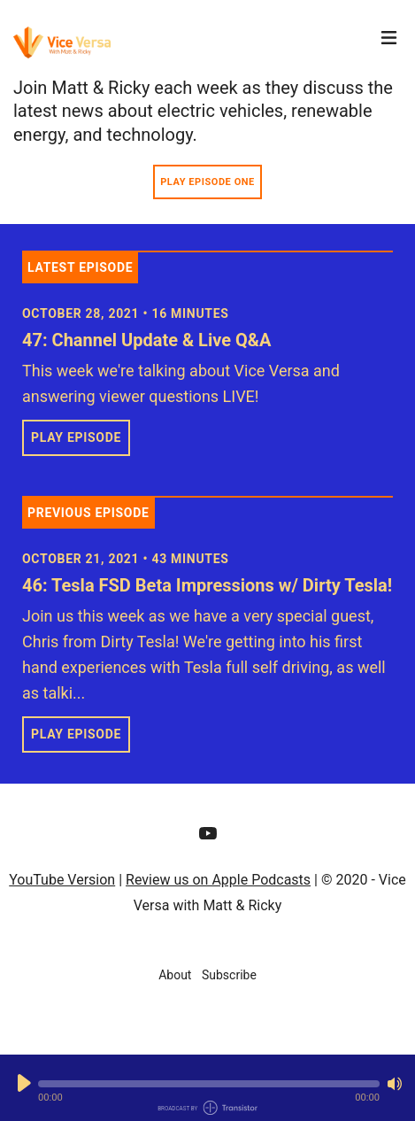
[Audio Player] (207, 1088)
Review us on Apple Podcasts (218, 879)
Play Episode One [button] (207, 182)
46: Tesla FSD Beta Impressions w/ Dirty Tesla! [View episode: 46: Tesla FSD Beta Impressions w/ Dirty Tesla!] (207, 585)
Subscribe (229, 975)
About (174, 975)
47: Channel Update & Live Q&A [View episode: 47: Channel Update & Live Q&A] (146, 340)
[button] (209, 1083)
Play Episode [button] (76, 437)
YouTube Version (62, 879)
